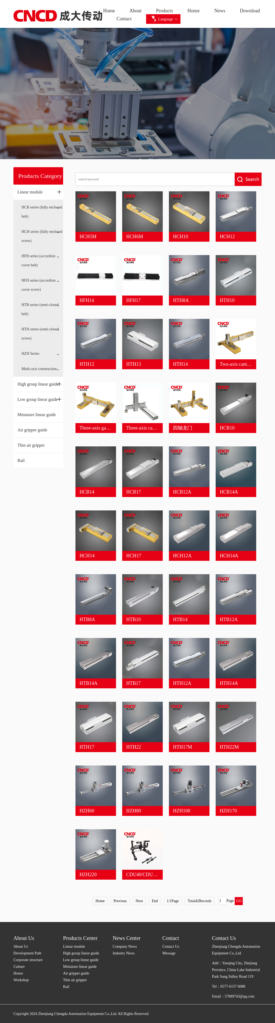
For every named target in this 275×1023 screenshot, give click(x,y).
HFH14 (86, 300)
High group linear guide (39, 384)
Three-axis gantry (96, 428)
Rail (21, 460)
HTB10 (133, 619)
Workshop (21, 980)
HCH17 (133, 555)
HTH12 (86, 364)
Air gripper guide (32, 430)
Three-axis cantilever (146, 428)
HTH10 (227, 300)
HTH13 (133, 364)
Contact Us (170, 946)
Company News (125, 946)
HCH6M (134, 236)
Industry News (124, 953)
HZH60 (86, 810)
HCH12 (227, 236)
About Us (23, 938)
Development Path (27, 953)
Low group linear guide (39, 399)
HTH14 (180, 364)
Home (109, 10)
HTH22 (133, 747)
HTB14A (88, 683)
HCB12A (182, 492)
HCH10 (180, 236)
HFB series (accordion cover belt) (38, 260)
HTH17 (86, 747)
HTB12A (229, 619)
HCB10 (227, 428)
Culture (19, 967)
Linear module (39, 192)
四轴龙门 (182, 428)
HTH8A (181, 300)
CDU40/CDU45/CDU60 (150, 874)
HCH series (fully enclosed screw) (41, 236)
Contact (124, 18)
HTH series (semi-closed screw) (40, 333)
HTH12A (182, 683)
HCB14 (86, 492)
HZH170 (228, 810)
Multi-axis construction (39, 369)
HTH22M (229, 747)
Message (168, 953)
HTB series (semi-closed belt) (40, 309)
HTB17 (133, 683)
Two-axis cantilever (239, 364)
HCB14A (229, 492)
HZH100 (181, 810)
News (219, 10)
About (135, 10)
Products (164, 10)
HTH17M (182, 747)
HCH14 (87, 555)
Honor (193, 10)
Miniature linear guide (36, 414)
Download (250, 10)
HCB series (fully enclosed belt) (41, 211)
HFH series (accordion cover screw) (38, 285)
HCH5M (87, 236)
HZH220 (88, 874)
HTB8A (87, 619)
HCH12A (182, 555)
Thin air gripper (31, 445)
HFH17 (133, 300)
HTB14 (180, 619)
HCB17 (133, 492)
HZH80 (133, 810)
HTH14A (229, 683)
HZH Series (30, 354)
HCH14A (229, 555)
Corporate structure (27, 960)
